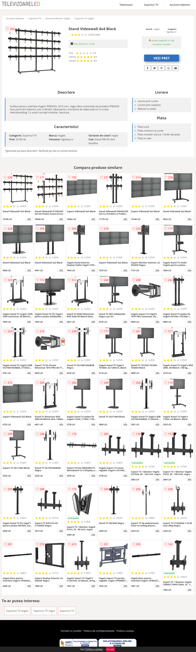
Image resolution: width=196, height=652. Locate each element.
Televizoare (126, 4)
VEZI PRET (161, 58)
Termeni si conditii (70, 631)
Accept (110, 649)
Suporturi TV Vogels (84, 18)
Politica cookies (125, 631)
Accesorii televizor (180, 4)
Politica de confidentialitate (99, 631)
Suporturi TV (151, 4)
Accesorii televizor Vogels (57, 18)
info (29, 219)
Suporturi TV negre (44, 611)
